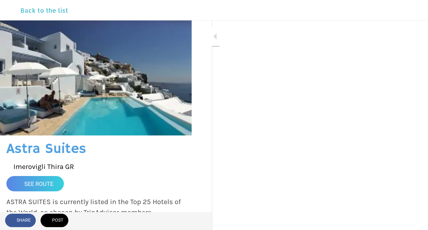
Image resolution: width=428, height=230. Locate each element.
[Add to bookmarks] (163, 221)
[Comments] (179, 221)
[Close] (10, 10)
